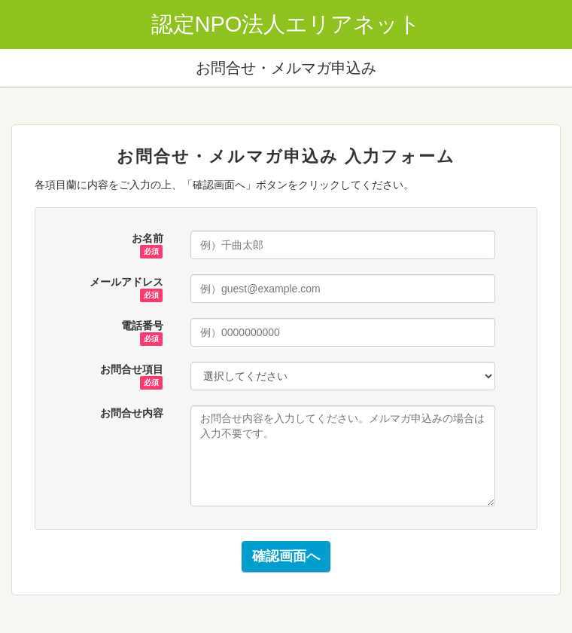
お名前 (147, 239)
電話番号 (142, 326)
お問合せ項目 (131, 370)
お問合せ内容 (131, 413)
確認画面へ (286, 556)
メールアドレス (126, 282)
